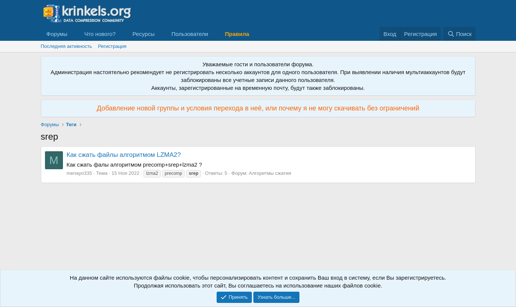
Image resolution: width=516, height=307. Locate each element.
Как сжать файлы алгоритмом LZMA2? (124, 154)
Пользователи (189, 34)
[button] (73, 34)
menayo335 (79, 173)
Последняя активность (66, 46)
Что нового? (100, 34)
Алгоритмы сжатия (270, 173)
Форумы (56, 34)
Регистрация (112, 46)
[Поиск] (459, 34)
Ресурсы (143, 34)
